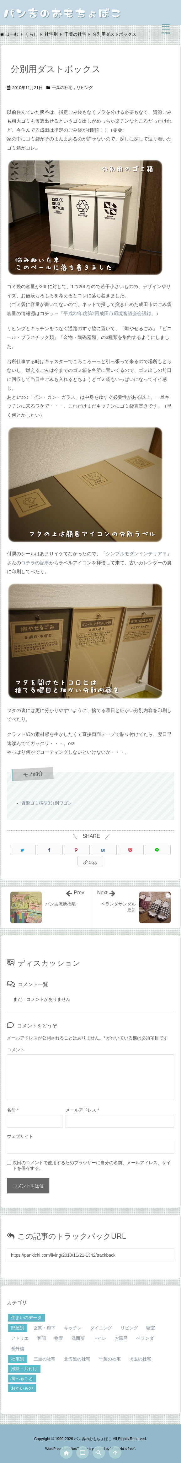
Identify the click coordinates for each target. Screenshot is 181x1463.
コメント (15, 1049)
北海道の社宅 (77, 1358)
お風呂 (121, 1338)
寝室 (150, 1327)
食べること (22, 1378)
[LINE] (158, 850)
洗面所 (78, 1338)
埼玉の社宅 (140, 1358)
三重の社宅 (45, 1358)
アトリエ (20, 1338)
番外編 (17, 1348)
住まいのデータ (26, 1317)
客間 (41, 1338)
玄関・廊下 (45, 1327)
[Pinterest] (77, 850)
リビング (85, 87)
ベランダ (145, 1338)
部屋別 (17, 1327)
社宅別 (17, 1358)
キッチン (73, 1327)
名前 (13, 1109)
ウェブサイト (20, 1136)
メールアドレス (82, 1109)
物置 (58, 1338)
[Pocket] (131, 850)
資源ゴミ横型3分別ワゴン (46, 802)
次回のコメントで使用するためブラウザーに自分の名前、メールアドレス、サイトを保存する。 (92, 1165)
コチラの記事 (35, 562)
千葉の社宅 (62, 87)
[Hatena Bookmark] (104, 850)
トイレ (99, 1338)
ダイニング (101, 1327)
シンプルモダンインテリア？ (136, 553)
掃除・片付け (24, 1368)
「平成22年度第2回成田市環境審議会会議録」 (107, 313)
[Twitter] (23, 850)
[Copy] (90, 861)
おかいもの (22, 1388)
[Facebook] (50, 850)
